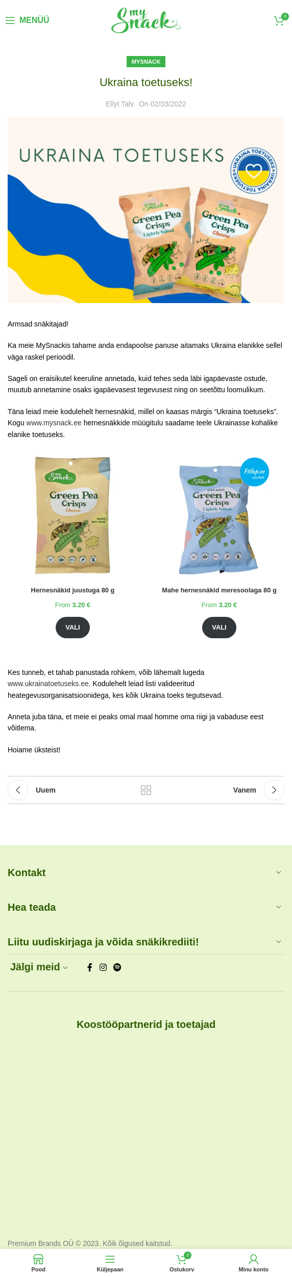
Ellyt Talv (120, 104)
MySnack (146, 62)
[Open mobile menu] (27, 20)
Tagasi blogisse (145, 790)
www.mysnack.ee (54, 423)
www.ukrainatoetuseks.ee (48, 684)
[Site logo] (145, 20)
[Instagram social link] (103, 967)
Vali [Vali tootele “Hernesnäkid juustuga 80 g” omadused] (72, 627)
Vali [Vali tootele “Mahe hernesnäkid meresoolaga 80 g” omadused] (219, 627)
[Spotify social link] (117, 967)
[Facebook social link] (90, 967)
